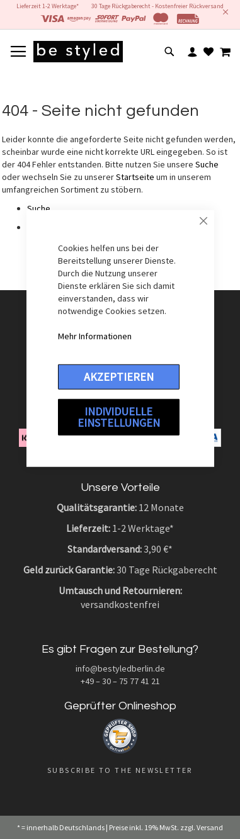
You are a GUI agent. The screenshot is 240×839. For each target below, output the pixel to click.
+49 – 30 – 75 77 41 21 (120, 681)
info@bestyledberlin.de (120, 668)
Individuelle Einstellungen (118, 416)
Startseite (135, 177)
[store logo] (78, 51)
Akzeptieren (119, 376)
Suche (207, 164)
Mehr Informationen (95, 335)
